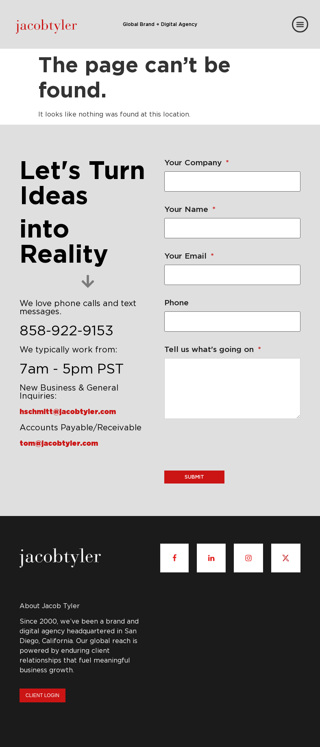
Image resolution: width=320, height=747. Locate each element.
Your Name (190, 209)
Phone (176, 302)
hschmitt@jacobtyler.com (68, 411)
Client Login (42, 695)
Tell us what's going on (212, 349)
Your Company (196, 162)
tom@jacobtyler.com (59, 443)
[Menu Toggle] (300, 24)
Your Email (189, 255)
